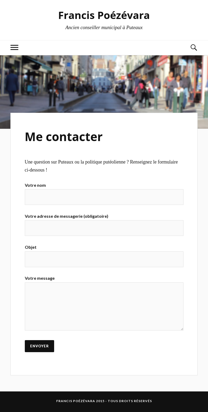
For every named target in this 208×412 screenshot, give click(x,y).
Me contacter (64, 137)
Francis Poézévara (104, 15)
